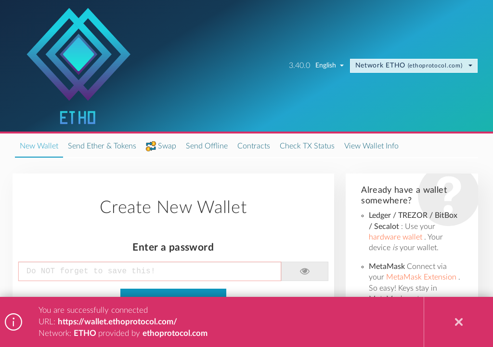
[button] (304, 271)
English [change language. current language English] (329, 65)
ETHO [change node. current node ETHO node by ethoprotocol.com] (413, 65)
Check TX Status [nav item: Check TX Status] (307, 146)
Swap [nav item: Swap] (167, 146)
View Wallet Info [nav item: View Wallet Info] (371, 146)
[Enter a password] (149, 271)
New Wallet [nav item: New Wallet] (39, 146)
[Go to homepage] (79, 66)
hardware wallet (396, 237)
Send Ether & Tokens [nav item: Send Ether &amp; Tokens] (102, 146)
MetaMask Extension (422, 277)
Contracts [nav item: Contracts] (253, 146)
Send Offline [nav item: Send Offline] (207, 146)
